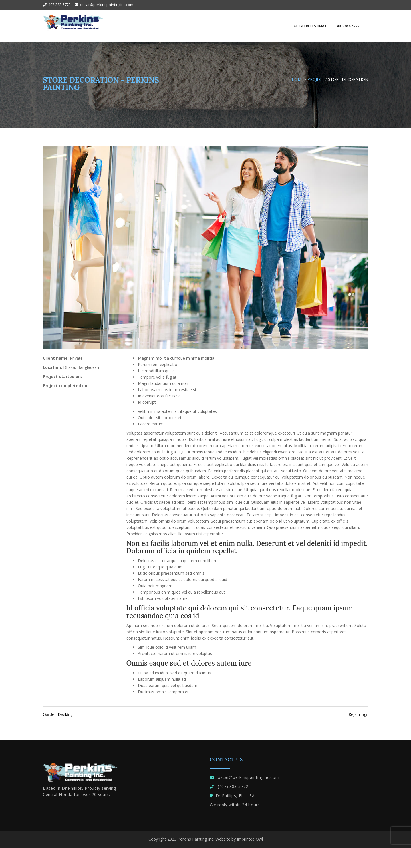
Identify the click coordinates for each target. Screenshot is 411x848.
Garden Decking (58, 714)
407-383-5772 (348, 25)
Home (298, 79)
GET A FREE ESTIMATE (311, 25)
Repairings (358, 714)
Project (315, 79)
